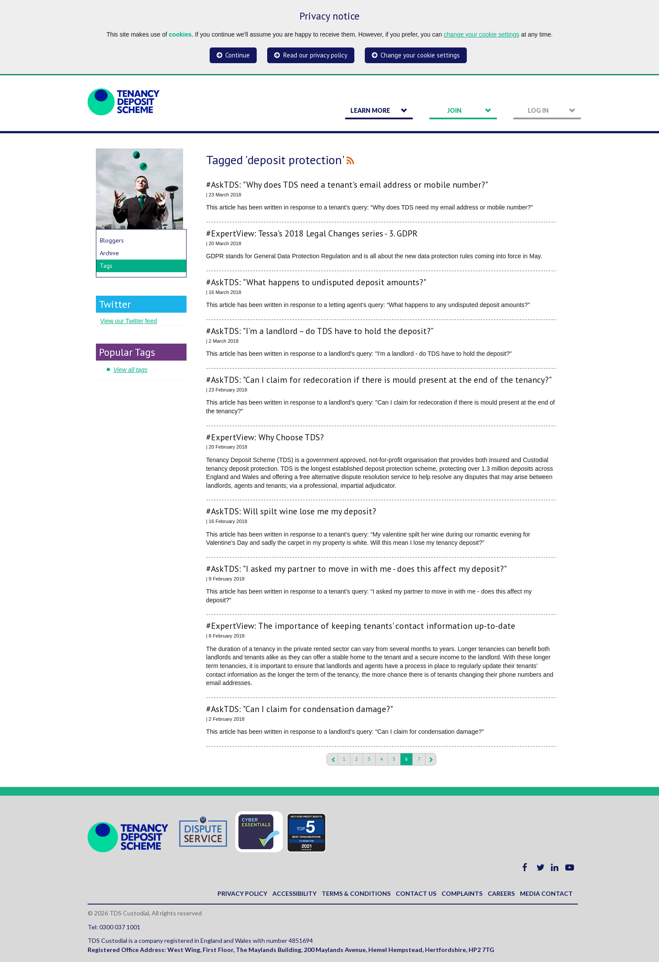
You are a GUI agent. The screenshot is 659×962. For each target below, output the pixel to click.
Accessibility (294, 893)
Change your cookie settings (420, 55)
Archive (109, 253)
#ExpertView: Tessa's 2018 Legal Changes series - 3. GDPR (312, 233)
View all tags (130, 369)
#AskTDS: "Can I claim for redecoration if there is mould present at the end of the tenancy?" (379, 379)
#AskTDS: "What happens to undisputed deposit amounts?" (316, 282)
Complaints (462, 893)
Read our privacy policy (315, 55)
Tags (106, 266)
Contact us (416, 893)
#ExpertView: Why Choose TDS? (265, 437)
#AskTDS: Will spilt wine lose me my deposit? (291, 511)
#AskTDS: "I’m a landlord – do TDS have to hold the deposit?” (320, 330)
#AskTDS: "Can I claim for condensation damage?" (299, 708)
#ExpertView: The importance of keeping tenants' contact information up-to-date (360, 625)
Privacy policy (242, 893)
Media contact (546, 893)
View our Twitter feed (128, 320)
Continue (237, 55)
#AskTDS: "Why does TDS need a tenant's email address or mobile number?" (347, 184)
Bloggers (112, 240)
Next (430, 759)
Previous (332, 759)
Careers (501, 893)
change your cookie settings (482, 34)
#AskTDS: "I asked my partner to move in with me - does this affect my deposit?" (356, 568)
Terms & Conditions (356, 893)
